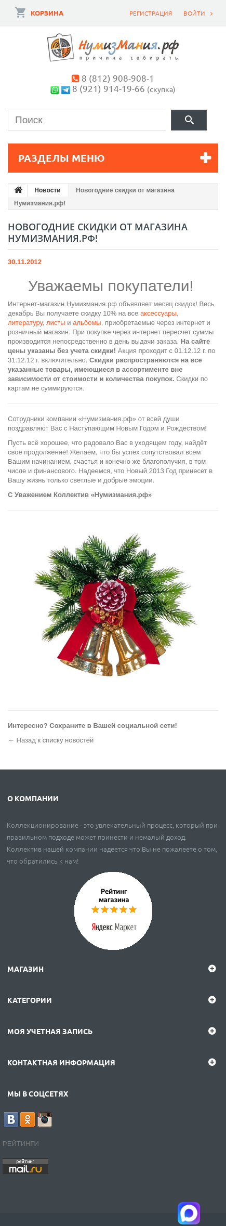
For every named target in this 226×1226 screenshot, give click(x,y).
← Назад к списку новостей (51, 740)
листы (56, 323)
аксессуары (158, 313)
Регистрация (150, 13)
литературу (25, 323)
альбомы (87, 323)
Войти (194, 13)
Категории (29, 1000)
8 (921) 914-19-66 (108, 88)
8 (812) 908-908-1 (118, 77)
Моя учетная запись (49, 1031)
